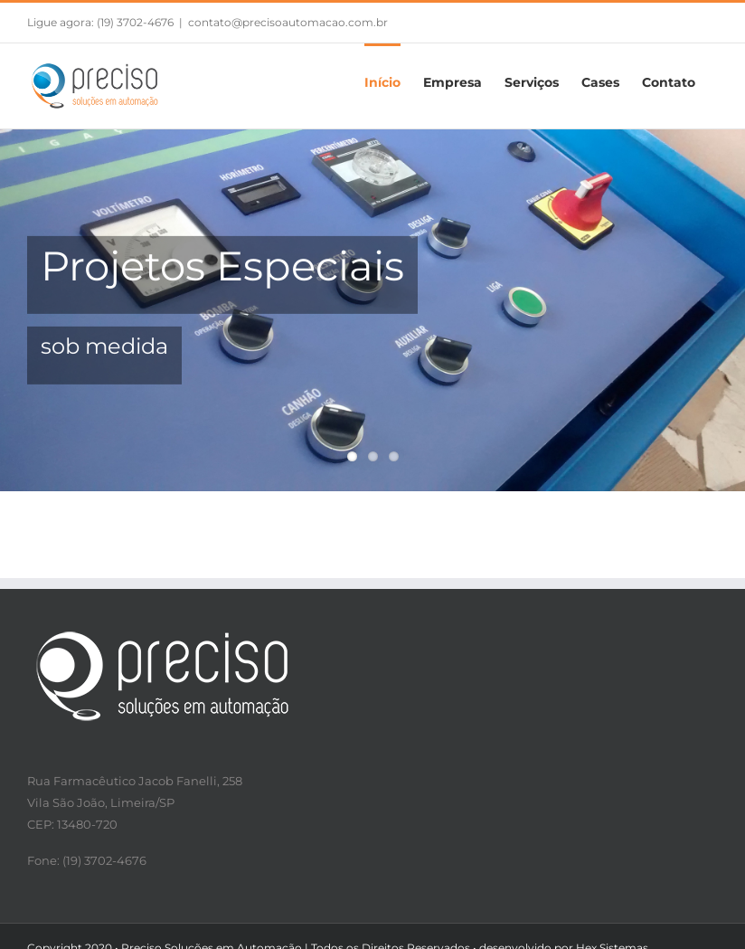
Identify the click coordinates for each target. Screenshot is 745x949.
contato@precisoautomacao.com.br (288, 22)
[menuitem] (382, 81)
